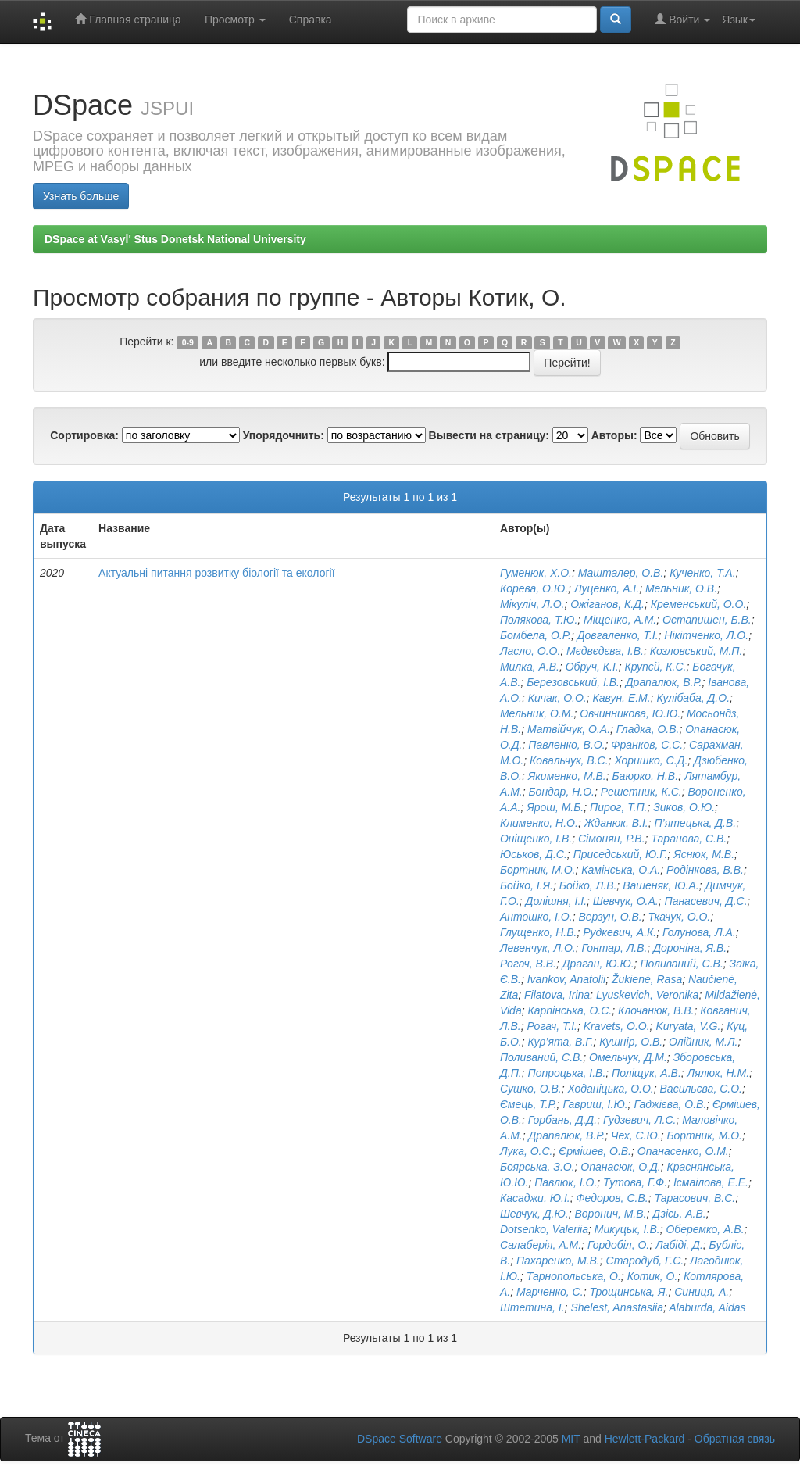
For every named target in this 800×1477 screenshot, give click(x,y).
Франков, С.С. (647, 744)
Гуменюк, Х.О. (536, 573)
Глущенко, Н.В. (538, 932)
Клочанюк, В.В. (656, 1010)
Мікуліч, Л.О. (532, 604)
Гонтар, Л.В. (614, 948)
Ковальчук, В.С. (569, 760)
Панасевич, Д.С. (705, 901)
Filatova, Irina (557, 995)
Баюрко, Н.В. (645, 776)
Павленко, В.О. (566, 744)
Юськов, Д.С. (533, 854)
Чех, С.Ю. (636, 1135)
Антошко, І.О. (536, 916)
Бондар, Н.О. (561, 791)
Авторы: (614, 435)
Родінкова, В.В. (705, 870)
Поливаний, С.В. (681, 963)
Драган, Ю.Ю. (598, 963)
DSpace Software (399, 1438)
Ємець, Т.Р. (528, 1104)
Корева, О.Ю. (534, 588)
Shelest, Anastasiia (616, 1307)
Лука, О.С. (526, 1151)
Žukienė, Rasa (647, 979)
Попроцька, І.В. (566, 1073)
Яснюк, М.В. (703, 854)
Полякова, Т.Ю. (538, 619)
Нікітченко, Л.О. (706, 635)
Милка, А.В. (529, 666)
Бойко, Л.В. (588, 885)
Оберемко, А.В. (705, 1229)
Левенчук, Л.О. (538, 948)
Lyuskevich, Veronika (647, 995)
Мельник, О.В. (681, 588)
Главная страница (127, 19)
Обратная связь (735, 1438)
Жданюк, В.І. (616, 823)
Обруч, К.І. (592, 666)
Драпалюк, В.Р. (664, 682)
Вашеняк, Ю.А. (661, 885)
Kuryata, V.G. (687, 1026)
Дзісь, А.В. (678, 1213)
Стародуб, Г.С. (645, 1260)
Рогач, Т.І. (552, 1026)
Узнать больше (81, 196)
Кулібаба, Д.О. (693, 698)
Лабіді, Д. (679, 1245)
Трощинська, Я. (628, 1292)
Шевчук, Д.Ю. (534, 1213)
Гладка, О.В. (648, 729)
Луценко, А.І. (606, 588)
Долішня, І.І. (556, 901)
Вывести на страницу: (489, 435)
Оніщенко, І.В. (536, 838)
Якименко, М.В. (567, 776)
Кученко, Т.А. (702, 573)
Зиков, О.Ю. (684, 807)
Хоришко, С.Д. (651, 760)
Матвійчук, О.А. (568, 729)
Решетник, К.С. (641, 791)
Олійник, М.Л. (703, 1041)
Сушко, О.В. (531, 1088)
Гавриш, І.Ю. (594, 1104)
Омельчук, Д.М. (628, 1057)
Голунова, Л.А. (699, 932)
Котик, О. (652, 1276)
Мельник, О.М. (536, 713)
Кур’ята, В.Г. (560, 1041)
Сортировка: (84, 435)
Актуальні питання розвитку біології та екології (216, 573)
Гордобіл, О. (618, 1245)
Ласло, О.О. (530, 651)
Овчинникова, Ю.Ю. (630, 713)
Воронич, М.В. (610, 1213)
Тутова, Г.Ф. (635, 1182)
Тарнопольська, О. (574, 1276)
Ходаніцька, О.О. (610, 1088)
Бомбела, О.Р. (535, 635)
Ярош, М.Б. (555, 807)
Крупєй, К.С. (656, 666)
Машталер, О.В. (621, 573)
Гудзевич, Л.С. (639, 1120)
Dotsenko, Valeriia (544, 1229)
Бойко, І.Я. (526, 885)
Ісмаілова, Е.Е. (710, 1182)
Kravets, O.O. (617, 1026)
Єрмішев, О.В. (595, 1151)
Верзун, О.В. (609, 916)
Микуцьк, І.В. (627, 1229)
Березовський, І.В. (573, 682)
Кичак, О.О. (557, 698)
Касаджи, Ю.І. (535, 1198)
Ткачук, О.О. (679, 916)
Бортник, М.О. (538, 870)
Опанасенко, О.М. (683, 1151)
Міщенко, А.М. (620, 619)
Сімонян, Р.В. (611, 838)
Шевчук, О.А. (626, 901)
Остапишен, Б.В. (707, 619)
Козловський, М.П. (696, 651)
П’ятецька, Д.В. (695, 823)
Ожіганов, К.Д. (607, 604)
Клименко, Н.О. (539, 823)
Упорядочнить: (283, 435)
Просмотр (235, 19)
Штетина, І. (532, 1307)
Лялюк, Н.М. (718, 1073)
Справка (310, 19)
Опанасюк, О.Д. (620, 1166)
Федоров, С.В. (612, 1198)
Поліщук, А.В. (646, 1073)
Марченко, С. (550, 1292)
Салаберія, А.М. (540, 1245)
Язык (738, 19)
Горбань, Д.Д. (562, 1120)
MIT (571, 1438)
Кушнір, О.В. (630, 1041)
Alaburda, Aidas (707, 1307)
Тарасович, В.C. (694, 1198)
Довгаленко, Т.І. (618, 635)
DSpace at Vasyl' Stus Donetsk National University (175, 239)
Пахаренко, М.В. (558, 1260)
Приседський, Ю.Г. (620, 854)
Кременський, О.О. (699, 604)
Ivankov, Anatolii (566, 979)
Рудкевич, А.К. (619, 932)
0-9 (188, 342)
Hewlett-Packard (645, 1438)
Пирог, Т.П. (618, 807)
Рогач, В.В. (528, 963)
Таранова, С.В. (689, 838)
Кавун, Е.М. (622, 698)
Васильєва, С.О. (701, 1088)
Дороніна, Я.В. (690, 948)
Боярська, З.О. (537, 1166)
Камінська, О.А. (620, 870)
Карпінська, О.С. (569, 1010)
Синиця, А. (701, 1292)
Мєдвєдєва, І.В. (605, 651)
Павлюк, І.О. (565, 1182)
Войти (682, 19)
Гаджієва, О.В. (670, 1104)
